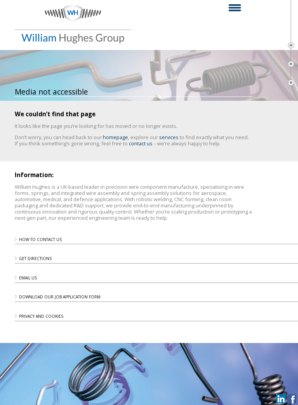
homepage (115, 137)
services (168, 137)
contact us (140, 143)
